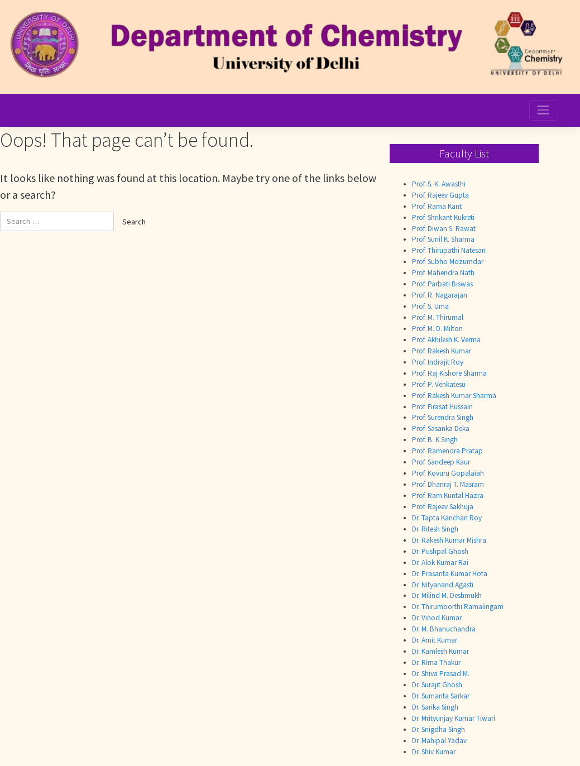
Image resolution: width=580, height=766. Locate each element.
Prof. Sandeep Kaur (441, 462)
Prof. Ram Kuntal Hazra (447, 495)
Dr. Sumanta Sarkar (440, 696)
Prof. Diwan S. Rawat (444, 228)
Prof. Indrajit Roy (437, 362)
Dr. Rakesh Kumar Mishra (449, 540)
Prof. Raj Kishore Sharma (449, 373)
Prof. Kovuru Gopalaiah (448, 473)
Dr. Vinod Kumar (437, 618)
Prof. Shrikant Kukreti (443, 217)
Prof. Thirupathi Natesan (449, 250)
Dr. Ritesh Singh (435, 529)
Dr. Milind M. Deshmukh (447, 595)
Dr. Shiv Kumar (434, 752)
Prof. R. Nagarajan (439, 295)
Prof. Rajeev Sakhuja (442, 506)
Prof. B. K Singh (435, 439)
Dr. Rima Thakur (436, 662)
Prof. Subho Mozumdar (447, 261)
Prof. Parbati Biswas (442, 284)
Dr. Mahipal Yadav (439, 740)
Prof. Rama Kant (437, 206)
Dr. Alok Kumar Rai (440, 562)
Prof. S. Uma (430, 306)
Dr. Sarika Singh (435, 707)
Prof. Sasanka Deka (440, 428)
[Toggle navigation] (543, 110)
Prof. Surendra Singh (442, 417)
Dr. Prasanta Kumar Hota (449, 573)
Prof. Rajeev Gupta (440, 195)
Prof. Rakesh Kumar (441, 351)
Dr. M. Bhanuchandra (444, 629)
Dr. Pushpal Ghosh (440, 551)
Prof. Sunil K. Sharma (443, 239)
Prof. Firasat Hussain (442, 406)
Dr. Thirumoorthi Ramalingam (458, 606)
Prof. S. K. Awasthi (439, 184)
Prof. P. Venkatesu (439, 384)
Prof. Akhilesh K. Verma (446, 339)
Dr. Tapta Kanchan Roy (447, 518)
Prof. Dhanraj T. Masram (448, 484)
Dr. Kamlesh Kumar (440, 651)
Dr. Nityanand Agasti (442, 585)
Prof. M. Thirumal (437, 317)
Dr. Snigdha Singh (438, 729)
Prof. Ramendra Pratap (447, 451)
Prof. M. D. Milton (437, 328)
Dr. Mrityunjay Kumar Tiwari (453, 718)
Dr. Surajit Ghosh (437, 685)
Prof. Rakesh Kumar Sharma (454, 395)
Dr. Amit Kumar (434, 640)
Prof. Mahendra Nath (443, 272)
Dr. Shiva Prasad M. (440, 673)
